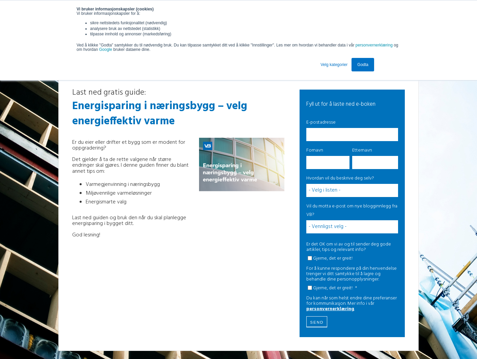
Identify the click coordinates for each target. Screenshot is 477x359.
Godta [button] (362, 64)
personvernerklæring (374, 45)
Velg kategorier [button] (333, 64)
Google (106, 49)
